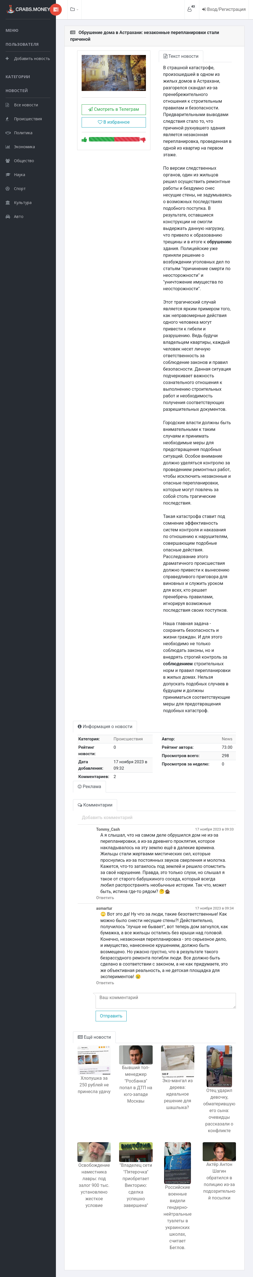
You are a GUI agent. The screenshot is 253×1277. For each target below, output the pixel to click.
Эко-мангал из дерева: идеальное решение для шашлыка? (177, 1094)
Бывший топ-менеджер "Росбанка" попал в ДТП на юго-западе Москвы (135, 1084)
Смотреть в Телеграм (113, 109)
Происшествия (24, 118)
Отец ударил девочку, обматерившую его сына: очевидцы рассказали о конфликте (219, 1110)
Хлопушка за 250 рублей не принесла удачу (94, 1085)
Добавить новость (28, 58)
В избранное (114, 122)
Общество (20, 160)
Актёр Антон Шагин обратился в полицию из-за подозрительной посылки (219, 1181)
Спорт (16, 188)
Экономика (20, 146)
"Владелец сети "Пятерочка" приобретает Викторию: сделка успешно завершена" (136, 1185)
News (227, 738)
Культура (19, 202)
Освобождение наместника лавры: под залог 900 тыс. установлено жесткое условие (94, 1185)
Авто (14, 216)
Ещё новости (94, 1037)
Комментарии (95, 805)
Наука (15, 174)
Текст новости (181, 56)
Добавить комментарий (107, 817)
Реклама (89, 786)
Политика (19, 132)
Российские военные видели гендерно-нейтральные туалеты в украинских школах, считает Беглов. (177, 1217)
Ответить (105, 898)
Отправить (111, 1016)
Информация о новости (105, 726)
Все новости (22, 104)
